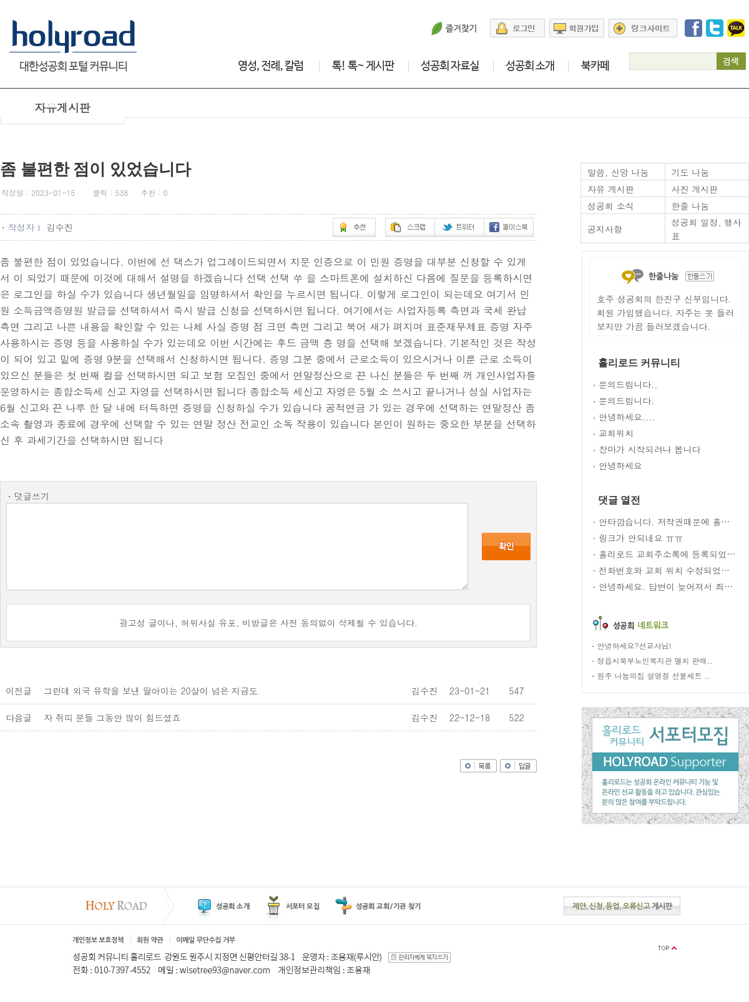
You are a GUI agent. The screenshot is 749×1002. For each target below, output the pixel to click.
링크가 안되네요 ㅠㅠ (641, 538)
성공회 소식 (610, 206)
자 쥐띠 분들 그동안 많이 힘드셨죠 (112, 717)
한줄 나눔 (691, 206)
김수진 (61, 227)
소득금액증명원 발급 (59, 310)
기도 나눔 (691, 172)
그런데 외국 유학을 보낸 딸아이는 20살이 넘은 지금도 (151, 690)
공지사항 (604, 229)
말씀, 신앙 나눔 (618, 172)
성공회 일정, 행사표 (707, 229)
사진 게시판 (695, 189)
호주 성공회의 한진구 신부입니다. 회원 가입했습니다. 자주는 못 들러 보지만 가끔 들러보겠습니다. (665, 313)
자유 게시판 (610, 189)
